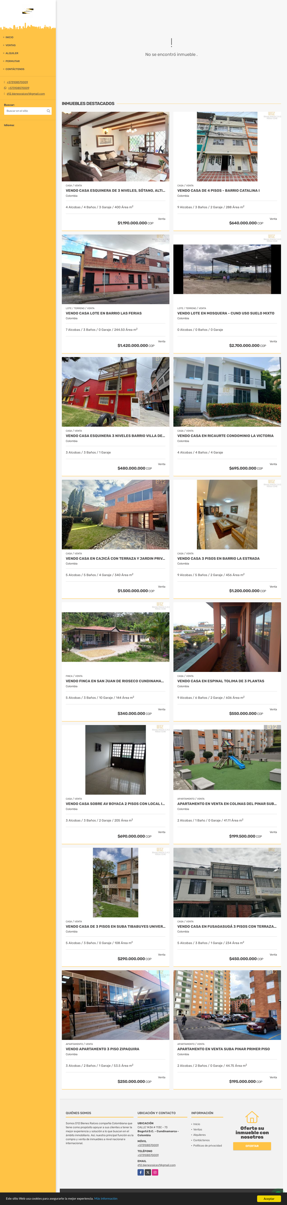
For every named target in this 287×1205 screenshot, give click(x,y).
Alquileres (199, 1135)
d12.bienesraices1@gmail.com (26, 93)
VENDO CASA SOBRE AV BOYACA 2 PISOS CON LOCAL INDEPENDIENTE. (115, 804)
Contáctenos (15, 69)
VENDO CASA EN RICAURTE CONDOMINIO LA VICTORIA (225, 436)
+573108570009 (17, 82)
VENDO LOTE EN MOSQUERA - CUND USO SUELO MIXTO (225, 313)
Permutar (13, 61)
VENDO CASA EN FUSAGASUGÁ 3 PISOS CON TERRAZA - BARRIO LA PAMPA (227, 927)
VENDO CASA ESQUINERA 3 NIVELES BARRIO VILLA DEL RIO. (115, 436)
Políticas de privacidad (207, 1145)
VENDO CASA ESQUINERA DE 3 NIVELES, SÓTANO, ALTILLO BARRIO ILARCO (115, 191)
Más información (106, 1199)
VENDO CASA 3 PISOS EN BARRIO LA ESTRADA (218, 559)
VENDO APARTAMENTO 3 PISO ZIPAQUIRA (102, 1049)
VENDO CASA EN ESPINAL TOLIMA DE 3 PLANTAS (220, 681)
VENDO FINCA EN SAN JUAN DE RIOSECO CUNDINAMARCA (115, 681)
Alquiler (12, 53)
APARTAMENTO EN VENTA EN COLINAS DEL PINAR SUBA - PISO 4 (227, 804)
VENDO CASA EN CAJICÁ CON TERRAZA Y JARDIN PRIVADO (115, 559)
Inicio (9, 37)
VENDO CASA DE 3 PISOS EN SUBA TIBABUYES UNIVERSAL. (115, 927)
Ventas (11, 45)
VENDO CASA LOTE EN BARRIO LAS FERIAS (104, 313)
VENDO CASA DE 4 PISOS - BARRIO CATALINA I (218, 191)
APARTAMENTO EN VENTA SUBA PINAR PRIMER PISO (223, 1049)
